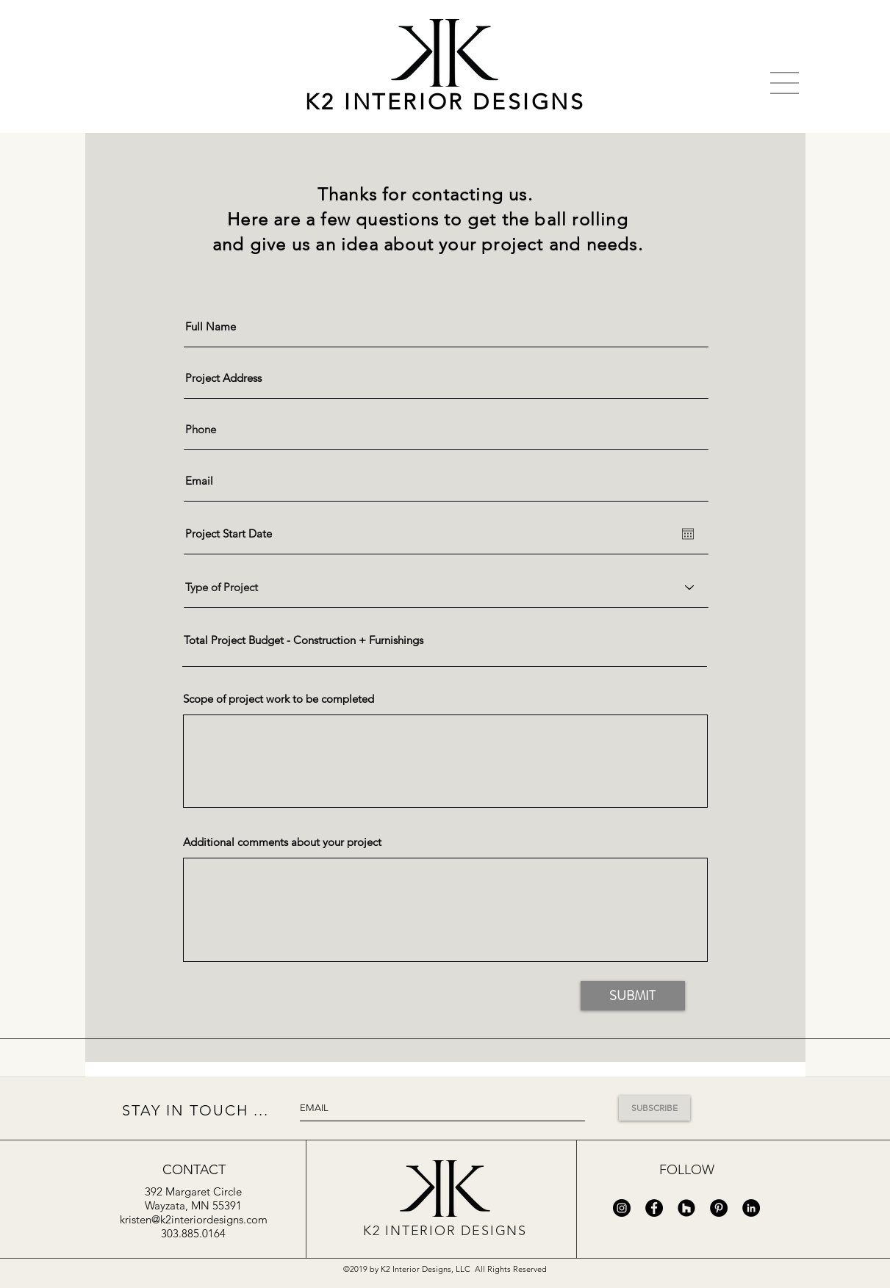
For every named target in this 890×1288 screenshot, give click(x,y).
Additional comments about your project (282, 841)
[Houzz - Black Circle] (686, 1208)
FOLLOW (686, 1170)
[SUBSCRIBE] (654, 1108)
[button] (784, 83)
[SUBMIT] (633, 995)
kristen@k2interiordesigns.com (194, 1219)
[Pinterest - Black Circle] (719, 1208)
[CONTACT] (194, 1169)
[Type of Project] (446, 587)
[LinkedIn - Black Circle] (751, 1208)
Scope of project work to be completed (278, 698)
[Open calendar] (688, 534)
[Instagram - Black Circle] (622, 1208)
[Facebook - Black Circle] (654, 1208)
